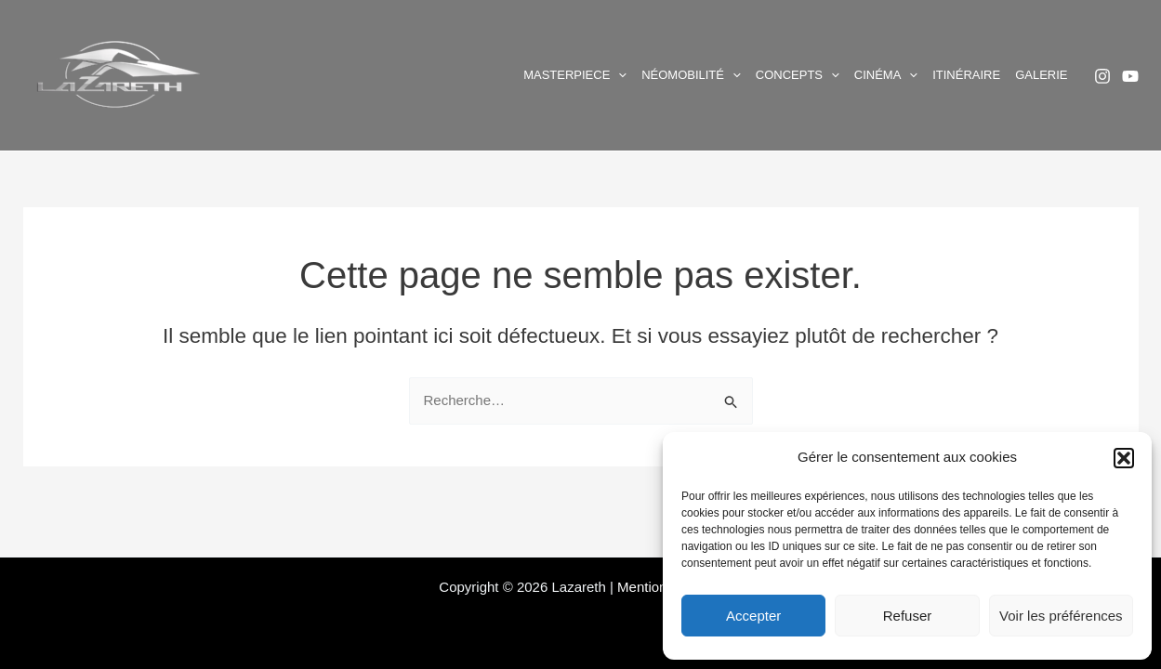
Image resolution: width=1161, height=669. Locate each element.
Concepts (797, 75)
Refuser (907, 615)
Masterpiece (575, 75)
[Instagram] (1102, 76)
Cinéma (885, 75)
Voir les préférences (1061, 615)
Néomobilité (691, 75)
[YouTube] (1130, 76)
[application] (618, 75)
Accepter (753, 615)
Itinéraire (966, 75)
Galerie (1041, 75)
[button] (1124, 458)
